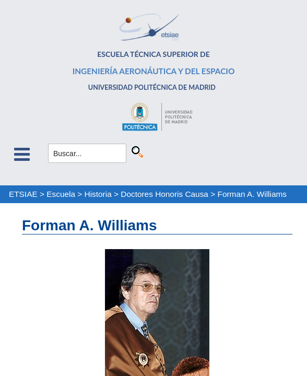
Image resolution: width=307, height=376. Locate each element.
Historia (98, 194)
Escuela (60, 194)
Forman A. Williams (252, 194)
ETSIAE (23, 194)
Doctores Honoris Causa (164, 194)
